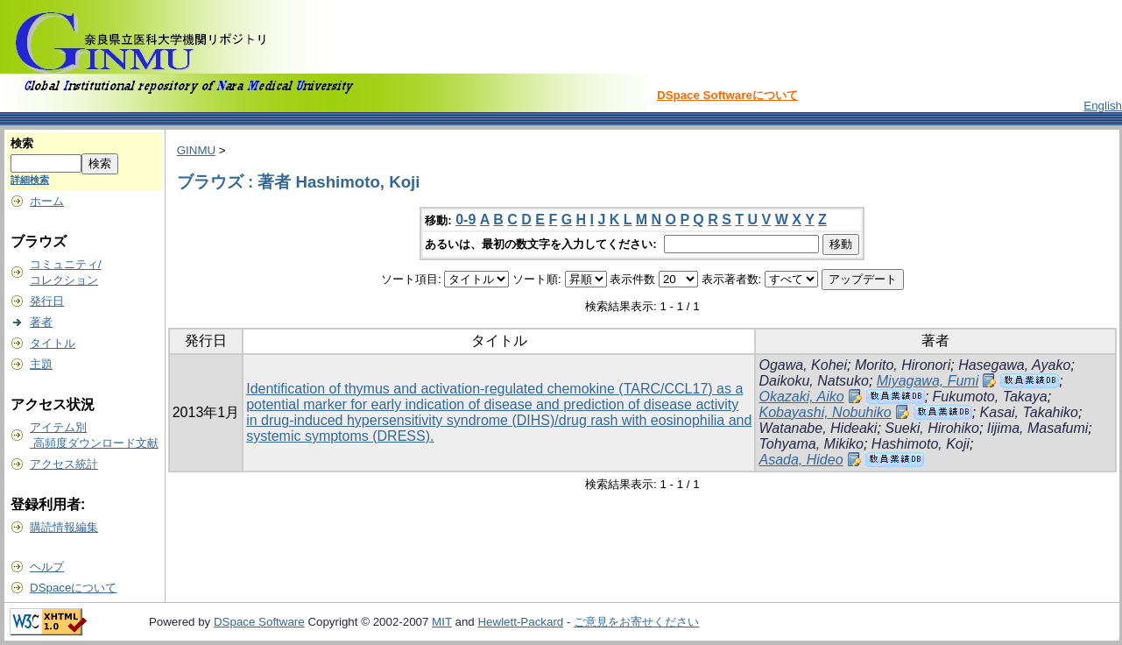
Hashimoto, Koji (920, 443)
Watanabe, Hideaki (818, 428)
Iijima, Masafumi (1038, 428)
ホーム (47, 201)
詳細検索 (30, 179)
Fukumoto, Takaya (990, 396)
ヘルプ (47, 566)
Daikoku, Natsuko (813, 380)
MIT (442, 621)
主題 (41, 364)
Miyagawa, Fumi (927, 380)
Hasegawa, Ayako (1014, 365)
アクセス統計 (64, 464)
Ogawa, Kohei (803, 365)
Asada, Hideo (801, 459)
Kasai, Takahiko (1029, 412)
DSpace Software (259, 621)
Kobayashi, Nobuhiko (825, 412)
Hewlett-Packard (520, 621)
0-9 (465, 219)
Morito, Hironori (902, 365)
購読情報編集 (64, 527)
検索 (22, 143)
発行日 (47, 301)
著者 (41, 322)
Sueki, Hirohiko (932, 428)
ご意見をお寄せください (636, 621)
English (1102, 105)
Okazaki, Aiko (801, 396)
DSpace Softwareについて (727, 95)
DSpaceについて (73, 587)
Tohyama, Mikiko (811, 443)
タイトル (52, 343)
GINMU (196, 150)
